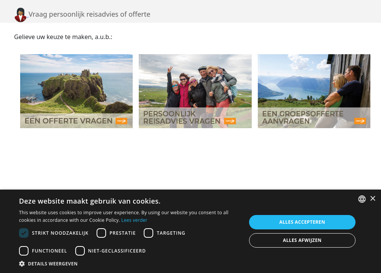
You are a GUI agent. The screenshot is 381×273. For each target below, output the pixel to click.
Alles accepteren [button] (302, 222)
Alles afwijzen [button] (302, 240)
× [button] (372, 199)
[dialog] (190, 231)
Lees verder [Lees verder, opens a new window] (134, 220)
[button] (129, 263)
